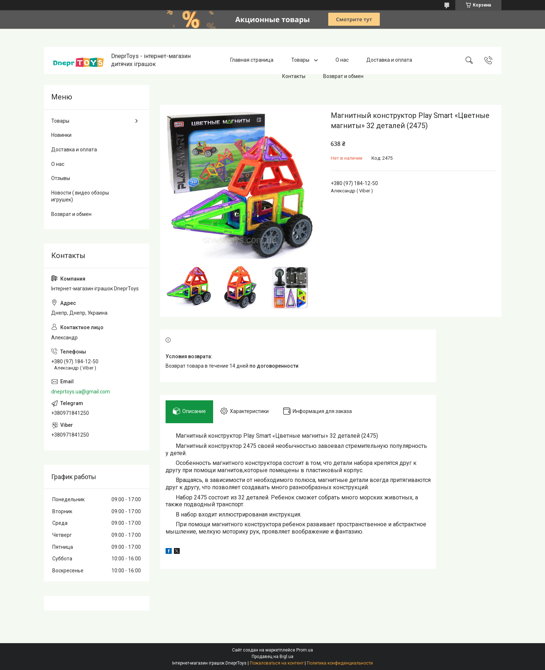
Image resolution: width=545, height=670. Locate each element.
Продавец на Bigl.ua (272, 656)
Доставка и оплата (389, 60)
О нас (342, 60)
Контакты (293, 76)
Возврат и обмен (343, 76)
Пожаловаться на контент (277, 663)
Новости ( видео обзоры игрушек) (80, 196)
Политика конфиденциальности (340, 663)
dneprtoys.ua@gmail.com (80, 392)
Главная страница (251, 60)
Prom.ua (304, 650)
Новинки (61, 135)
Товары (300, 60)
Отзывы (60, 178)
